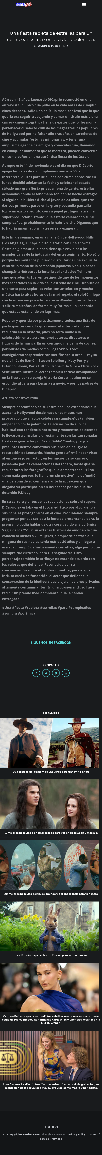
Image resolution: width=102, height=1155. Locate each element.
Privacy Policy (76, 1134)
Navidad (57, 1138)
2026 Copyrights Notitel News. (21, 1134)
